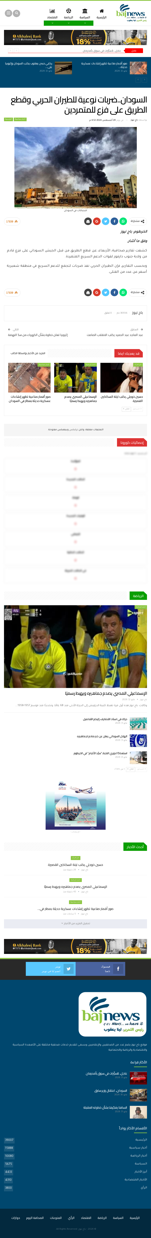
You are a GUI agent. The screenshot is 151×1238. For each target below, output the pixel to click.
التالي (126, 409)
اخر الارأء (138, 365)
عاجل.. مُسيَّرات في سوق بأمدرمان (102, 50)
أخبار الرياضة (90, 365)
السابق (137, 409)
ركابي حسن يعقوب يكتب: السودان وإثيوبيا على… (28, 65)
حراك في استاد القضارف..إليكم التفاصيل (105, 719)
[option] (75, 70)
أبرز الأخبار (141, 1172)
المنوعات (56, 1218)
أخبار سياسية (20, 119)
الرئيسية (101, 13)
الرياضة (67, 13)
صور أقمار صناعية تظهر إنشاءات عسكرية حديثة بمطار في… (75, 909)
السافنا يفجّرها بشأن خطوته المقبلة (105, 1107)
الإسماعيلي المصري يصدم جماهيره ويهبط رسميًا (106, 693)
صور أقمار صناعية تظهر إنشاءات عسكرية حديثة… (104, 65)
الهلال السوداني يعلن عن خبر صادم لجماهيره (102, 736)
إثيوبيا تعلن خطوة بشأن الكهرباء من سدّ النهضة (38, 335)
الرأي (144, 1188)
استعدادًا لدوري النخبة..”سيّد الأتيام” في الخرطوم (100, 753)
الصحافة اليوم (35, 1218)
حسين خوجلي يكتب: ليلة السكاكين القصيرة (75, 865)
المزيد (51, 13)
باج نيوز (82, 1229)
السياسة (84, 13)
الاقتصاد (86, 1218)
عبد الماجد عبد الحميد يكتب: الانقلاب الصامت (115, 335)
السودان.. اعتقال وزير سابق (110, 1090)
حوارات (15, 1218)
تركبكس (73, 430)
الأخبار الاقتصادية (136, 1180)
